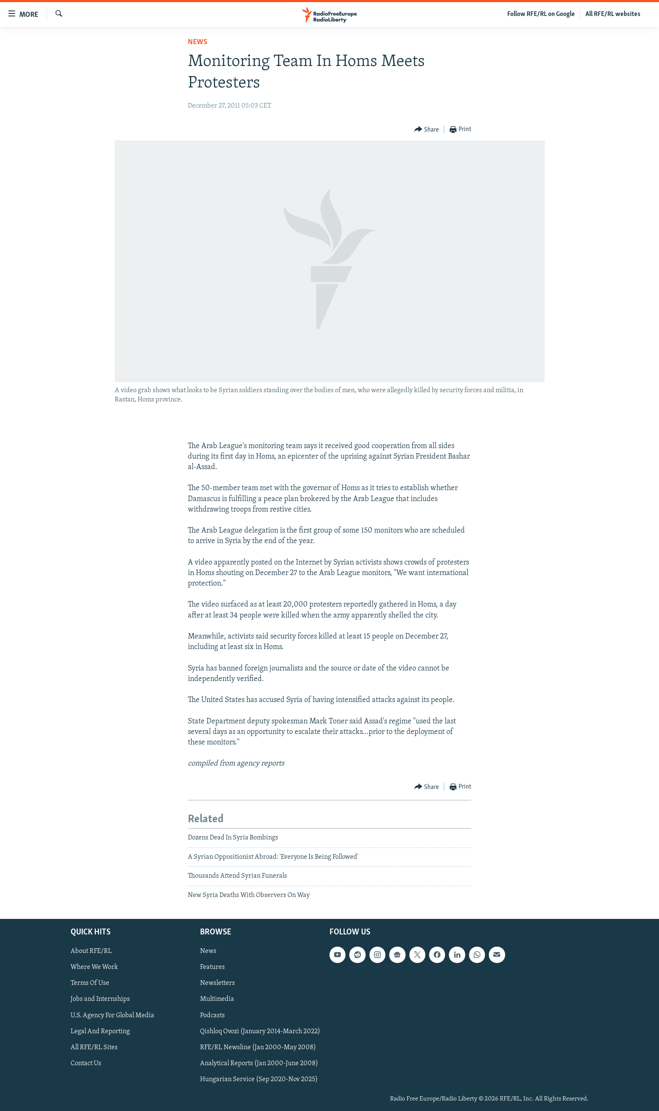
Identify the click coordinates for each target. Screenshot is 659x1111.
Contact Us (86, 1063)
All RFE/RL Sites (94, 1047)
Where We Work (94, 967)
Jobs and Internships (100, 999)
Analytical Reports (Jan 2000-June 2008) (259, 1063)
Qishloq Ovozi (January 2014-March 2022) (260, 1031)
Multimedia (217, 999)
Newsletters (217, 983)
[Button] (426, 129)
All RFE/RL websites (613, 14)
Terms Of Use (90, 983)
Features (212, 967)
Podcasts (212, 1015)
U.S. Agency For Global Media (112, 1015)
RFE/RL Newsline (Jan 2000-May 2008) (258, 1047)
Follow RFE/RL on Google (541, 14)
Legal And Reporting (100, 1031)
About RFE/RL (91, 951)
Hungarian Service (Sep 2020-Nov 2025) (259, 1079)
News (197, 42)
